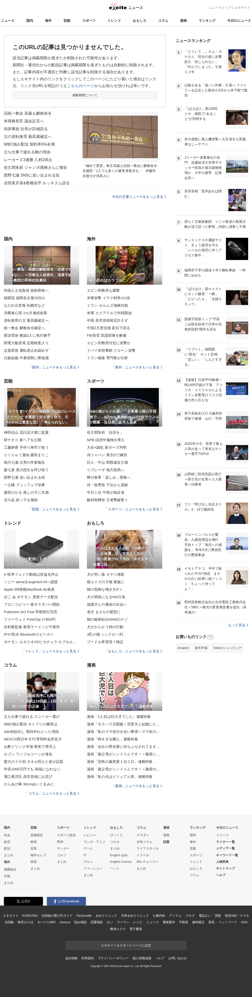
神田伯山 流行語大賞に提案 (26, 432)
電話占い (205, 915)
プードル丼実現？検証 (105, 642)
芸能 (66, 20)
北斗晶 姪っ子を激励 (21, 500)
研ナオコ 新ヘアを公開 (23, 440)
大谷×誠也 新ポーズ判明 (106, 447)
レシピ (137, 922)
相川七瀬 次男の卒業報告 (24, 462)
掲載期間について (85, 95)
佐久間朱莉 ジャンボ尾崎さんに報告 (35, 167)
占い (110, 922)
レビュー (90, 835)
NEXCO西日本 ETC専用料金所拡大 (33, 739)
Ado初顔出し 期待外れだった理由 (31, 731)
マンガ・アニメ (94, 842)
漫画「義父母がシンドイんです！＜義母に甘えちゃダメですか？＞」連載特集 (124, 754)
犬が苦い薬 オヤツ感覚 (106, 574)
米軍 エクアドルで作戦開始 (109, 313)
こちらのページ (80, 86)
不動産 (183, 922)
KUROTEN (30, 915)
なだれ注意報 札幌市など (24, 305)
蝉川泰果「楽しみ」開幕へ (109, 477)
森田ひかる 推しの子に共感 (26, 492)
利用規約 (87, 958)
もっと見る (238, 625)
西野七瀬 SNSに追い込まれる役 (32, 175)
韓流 (33, 861)
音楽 (33, 848)
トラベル (143, 855)
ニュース (7, 20)
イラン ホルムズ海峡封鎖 (107, 305)
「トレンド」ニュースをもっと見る (50, 651)
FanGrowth (83, 915)
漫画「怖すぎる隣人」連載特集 (112, 739)
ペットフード (227, 922)
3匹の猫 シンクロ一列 (105, 634)
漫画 (183, 20)
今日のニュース (239, 20)
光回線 (9, 922)
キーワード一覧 (227, 855)
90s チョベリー (147, 861)
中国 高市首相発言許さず (107, 320)
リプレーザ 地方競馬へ (106, 470)
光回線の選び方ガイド (56, 915)
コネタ (114, 842)
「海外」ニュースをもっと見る (137, 367)
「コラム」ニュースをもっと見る (52, 793)
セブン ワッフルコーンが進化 (28, 754)
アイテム (175, 915)
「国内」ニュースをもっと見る (53, 367)
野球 (60, 842)
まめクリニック (106, 915)
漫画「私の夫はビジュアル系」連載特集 (120, 776)
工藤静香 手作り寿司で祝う (26, 447)
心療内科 (159, 915)
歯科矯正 (198, 922)
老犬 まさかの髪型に (104, 612)
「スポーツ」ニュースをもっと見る (133, 509)
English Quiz (119, 855)
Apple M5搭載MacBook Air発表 (29, 589)
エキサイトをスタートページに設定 (126, 945)
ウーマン (123, 922)
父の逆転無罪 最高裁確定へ (28, 136)
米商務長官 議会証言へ (24, 121)
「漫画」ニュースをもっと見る (137, 786)
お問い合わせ (177, 958)
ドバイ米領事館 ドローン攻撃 (111, 350)
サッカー (63, 848)
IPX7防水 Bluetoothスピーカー (29, 634)
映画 (33, 842)
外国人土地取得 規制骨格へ (26, 290)
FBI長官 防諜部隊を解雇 (106, 335)
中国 (7, 876)
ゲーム (88, 848)
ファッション (93, 868)
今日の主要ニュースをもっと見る (139, 197)
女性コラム (144, 842)
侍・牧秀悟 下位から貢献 (107, 485)
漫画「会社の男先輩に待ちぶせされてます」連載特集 (124, 746)
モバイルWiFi (46, 922)
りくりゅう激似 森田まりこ (26, 455)
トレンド (114, 20)
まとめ (8, 855)
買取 (218, 915)
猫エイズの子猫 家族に (106, 582)
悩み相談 (80, 922)
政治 (7, 848)
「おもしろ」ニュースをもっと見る (133, 651)
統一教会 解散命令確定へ (24, 328)
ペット (114, 868)
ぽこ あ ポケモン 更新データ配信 (31, 597)
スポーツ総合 (66, 835)
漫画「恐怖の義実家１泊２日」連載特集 (120, 761)
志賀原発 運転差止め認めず (26, 350)
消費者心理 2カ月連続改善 (25, 313)
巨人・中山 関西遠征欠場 (107, 462)
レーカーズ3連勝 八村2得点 (28, 160)
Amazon (183, 648)
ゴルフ (61, 855)
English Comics (121, 861)
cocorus (65, 922)
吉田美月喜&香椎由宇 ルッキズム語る (37, 183)
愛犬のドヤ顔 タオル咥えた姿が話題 (33, 761)
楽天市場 (201, 648)
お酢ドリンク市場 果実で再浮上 (30, 746)
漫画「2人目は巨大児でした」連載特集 (119, 716)
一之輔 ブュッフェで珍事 (24, 485)
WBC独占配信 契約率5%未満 (29, 144)
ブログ (190, 915)
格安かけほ (25, 922)
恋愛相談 (97, 922)
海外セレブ (38, 855)
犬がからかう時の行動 (105, 627)
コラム (163, 20)
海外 (48, 20)
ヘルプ (220, 875)
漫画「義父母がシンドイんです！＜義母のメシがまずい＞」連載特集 (124, 769)
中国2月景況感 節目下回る (108, 328)
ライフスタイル (148, 848)
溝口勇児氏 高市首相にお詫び (28, 776)
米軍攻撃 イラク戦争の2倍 (108, 298)
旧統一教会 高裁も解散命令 (28, 113)
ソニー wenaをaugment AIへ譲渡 (31, 582)
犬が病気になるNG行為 (106, 597)
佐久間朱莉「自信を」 (105, 432)
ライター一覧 (225, 842)
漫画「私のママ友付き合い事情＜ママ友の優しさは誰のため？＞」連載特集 (124, 731)
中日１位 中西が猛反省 (106, 492)
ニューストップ (220, 7)
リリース (222, 835)
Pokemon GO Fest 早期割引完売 (30, 612)
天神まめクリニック (135, 915)
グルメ (88, 861)
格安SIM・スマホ (237, 915)
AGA (244, 922)
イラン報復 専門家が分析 (107, 358)
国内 (29, 20)
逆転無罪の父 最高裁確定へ (26, 320)
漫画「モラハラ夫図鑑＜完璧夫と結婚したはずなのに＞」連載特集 (124, 724)
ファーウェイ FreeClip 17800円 (30, 619)
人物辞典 (222, 861)
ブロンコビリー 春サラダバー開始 (32, 604)
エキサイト (242, 7)
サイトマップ (225, 868)
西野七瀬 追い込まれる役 (24, 477)
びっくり (116, 835)
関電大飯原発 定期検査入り (26, 343)
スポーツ (89, 20)
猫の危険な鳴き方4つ (104, 589)
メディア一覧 (225, 848)
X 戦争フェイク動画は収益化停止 (31, 574)
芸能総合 (36, 835)
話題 (166, 842)
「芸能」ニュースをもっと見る (53, 509)
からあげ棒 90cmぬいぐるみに (29, 784)
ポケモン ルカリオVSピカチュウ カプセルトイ (41, 642)
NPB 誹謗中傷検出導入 (106, 440)
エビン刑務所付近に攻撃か (109, 343)
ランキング (207, 20)
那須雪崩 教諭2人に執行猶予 (27, 335)
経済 (7, 842)
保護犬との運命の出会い (107, 604)
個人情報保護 (142, 958)
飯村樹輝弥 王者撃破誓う (107, 500)
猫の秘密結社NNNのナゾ (107, 619)
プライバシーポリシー (113, 958)
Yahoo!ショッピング (227, 648)
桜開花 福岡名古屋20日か (24, 298)
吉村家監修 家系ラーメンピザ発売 (32, 627)
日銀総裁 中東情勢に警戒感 (26, 358)
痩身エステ (118, 929)
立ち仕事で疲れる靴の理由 (27, 152)
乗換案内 (169, 922)
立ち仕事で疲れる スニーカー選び (32, 716)
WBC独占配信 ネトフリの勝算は (30, 724)
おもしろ (139, 20)
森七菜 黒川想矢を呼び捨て (26, 470)
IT (85, 855)
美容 (211, 922)
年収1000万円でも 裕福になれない (32, 769)
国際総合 (10, 869)
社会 (7, 835)
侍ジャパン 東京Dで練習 (107, 455)
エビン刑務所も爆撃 (103, 290)
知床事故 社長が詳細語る (26, 129)
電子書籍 (135, 929)
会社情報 (71, 958)
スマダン (143, 835)
